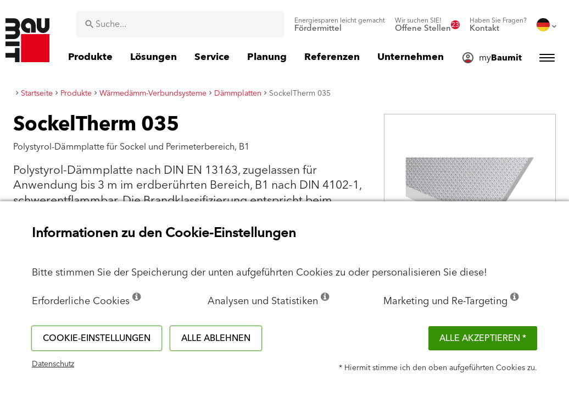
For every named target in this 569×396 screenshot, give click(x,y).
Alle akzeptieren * (482, 338)
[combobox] (180, 24)
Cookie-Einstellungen (96, 338)
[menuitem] (339, 24)
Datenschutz (53, 364)
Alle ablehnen (215, 338)
